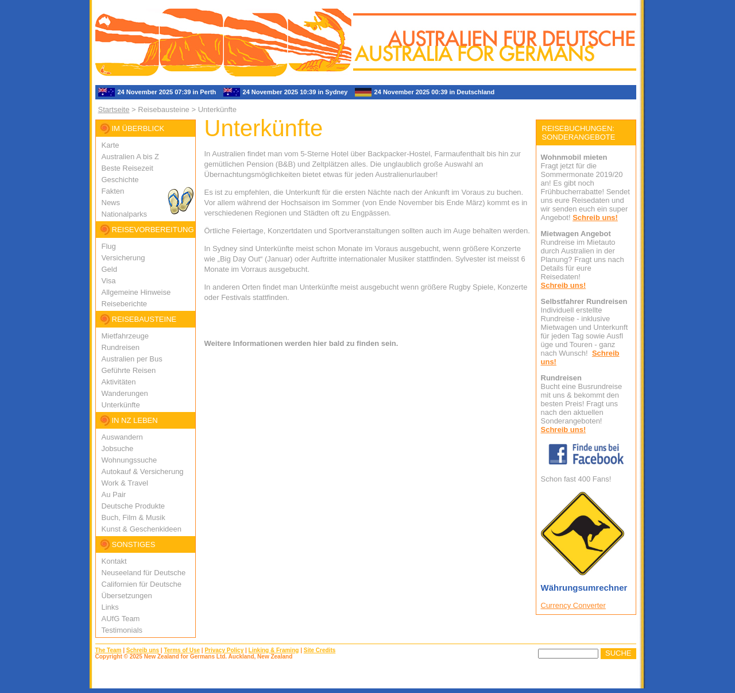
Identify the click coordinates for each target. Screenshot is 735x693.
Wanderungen (125, 393)
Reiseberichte (125, 303)
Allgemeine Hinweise (136, 292)
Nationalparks (125, 214)
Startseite (114, 109)
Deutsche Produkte (133, 506)
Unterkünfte (121, 405)
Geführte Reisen (129, 370)
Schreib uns (142, 650)
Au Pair (114, 494)
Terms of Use (182, 650)
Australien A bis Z (130, 156)
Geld (109, 269)
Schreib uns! (595, 217)
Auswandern (122, 437)
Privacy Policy (223, 650)
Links (110, 607)
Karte (110, 145)
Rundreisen (121, 347)
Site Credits (320, 650)
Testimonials (122, 630)
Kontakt (114, 561)
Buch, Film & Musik (133, 517)
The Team (108, 650)
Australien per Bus (132, 359)
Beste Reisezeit (127, 168)
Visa (109, 280)
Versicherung (123, 257)
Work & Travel (125, 483)
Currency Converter (573, 605)
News (111, 202)
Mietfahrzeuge (125, 336)
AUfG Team (121, 618)
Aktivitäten (119, 382)
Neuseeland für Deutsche (144, 572)
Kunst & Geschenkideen (141, 529)
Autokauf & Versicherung (143, 471)
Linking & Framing (274, 650)
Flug (109, 246)
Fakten (113, 191)
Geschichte (120, 179)
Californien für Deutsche (141, 584)
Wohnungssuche (129, 460)
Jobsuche (118, 448)
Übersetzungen (127, 595)
